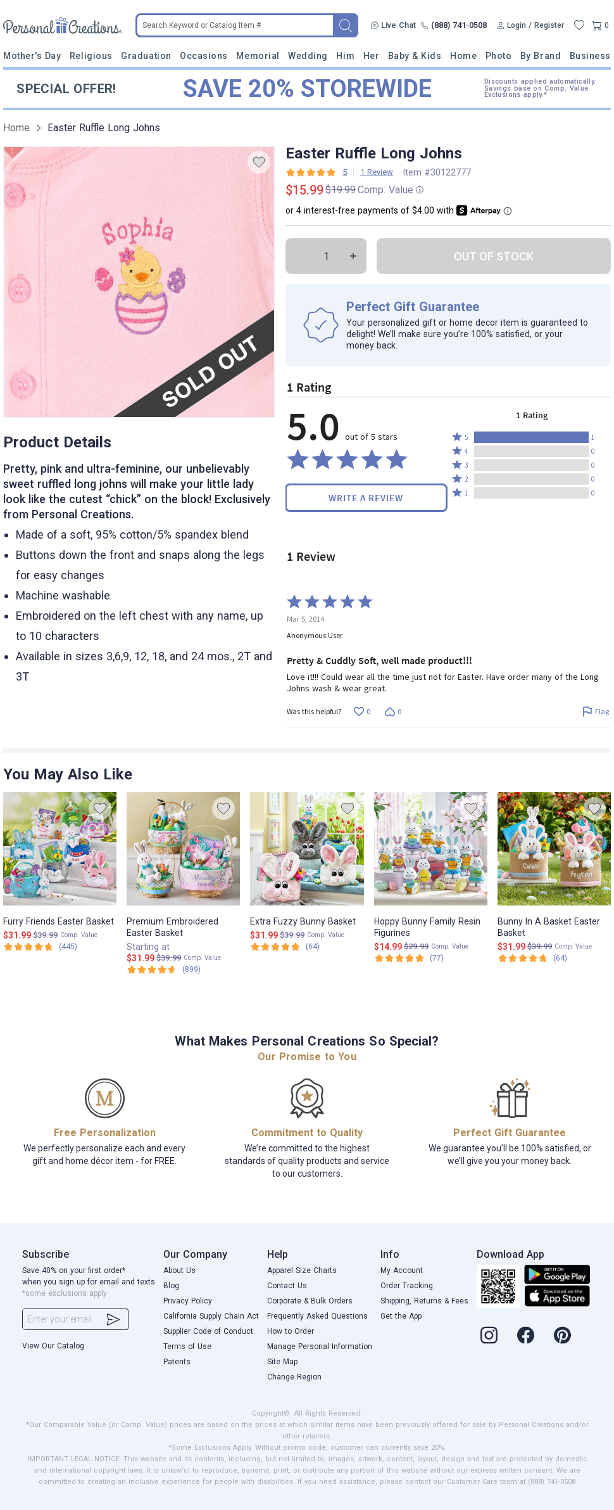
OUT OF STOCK (494, 256)
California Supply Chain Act (211, 1316)
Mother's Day (32, 56)
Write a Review (366, 498)
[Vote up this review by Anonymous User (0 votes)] (361, 712)
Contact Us (287, 1285)
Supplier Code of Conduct (208, 1331)
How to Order (290, 1331)
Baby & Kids (415, 56)
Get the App (401, 1316)
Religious (91, 56)
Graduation (146, 56)
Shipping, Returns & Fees (424, 1300)
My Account (401, 1270)
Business (590, 56)
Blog (171, 1285)
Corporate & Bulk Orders (310, 1300)
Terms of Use (187, 1346)
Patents (177, 1361)
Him (345, 56)
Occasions (204, 56)
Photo (499, 56)
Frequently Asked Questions (317, 1316)
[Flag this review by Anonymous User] (595, 712)
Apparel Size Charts (302, 1270)
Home (463, 56)
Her (371, 56)
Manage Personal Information (319, 1346)
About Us (179, 1270)
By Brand (540, 56)
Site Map (282, 1361)
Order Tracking (406, 1285)
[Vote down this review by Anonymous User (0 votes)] (392, 712)
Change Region (294, 1376)
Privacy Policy (187, 1300)
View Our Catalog (53, 1345)
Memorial (257, 56)
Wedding (308, 56)
